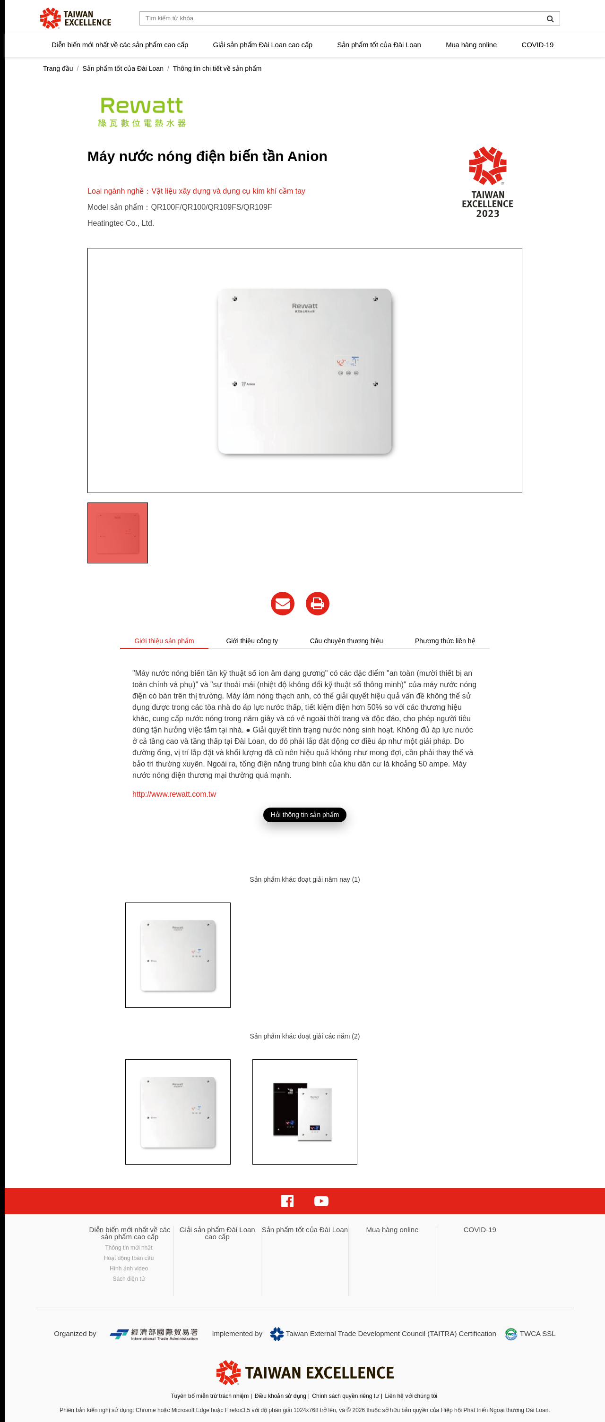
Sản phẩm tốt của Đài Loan (379, 45)
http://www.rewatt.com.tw (174, 794)
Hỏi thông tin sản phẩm (305, 814)
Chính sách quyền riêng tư (345, 1396)
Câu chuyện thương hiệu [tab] (346, 641)
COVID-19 (538, 45)
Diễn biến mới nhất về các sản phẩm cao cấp (120, 45)
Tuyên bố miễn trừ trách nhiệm (210, 1396)
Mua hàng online (471, 45)
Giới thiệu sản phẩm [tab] (164, 641)
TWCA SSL (530, 1334)
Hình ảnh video (129, 1268)
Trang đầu (58, 68)
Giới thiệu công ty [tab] (252, 641)
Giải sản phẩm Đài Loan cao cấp (262, 45)
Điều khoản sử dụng (280, 1396)
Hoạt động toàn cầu (129, 1258)
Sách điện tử (128, 1279)
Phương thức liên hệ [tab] (445, 641)
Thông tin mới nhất (129, 1248)
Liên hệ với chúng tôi (411, 1396)
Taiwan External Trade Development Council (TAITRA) (363, 1334)
